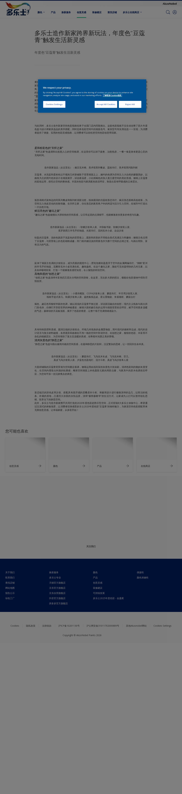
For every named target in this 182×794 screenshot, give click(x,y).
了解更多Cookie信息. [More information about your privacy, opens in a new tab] (112, 95)
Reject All (130, 104)
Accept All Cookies (106, 104)
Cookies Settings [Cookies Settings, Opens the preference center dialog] (54, 104)
